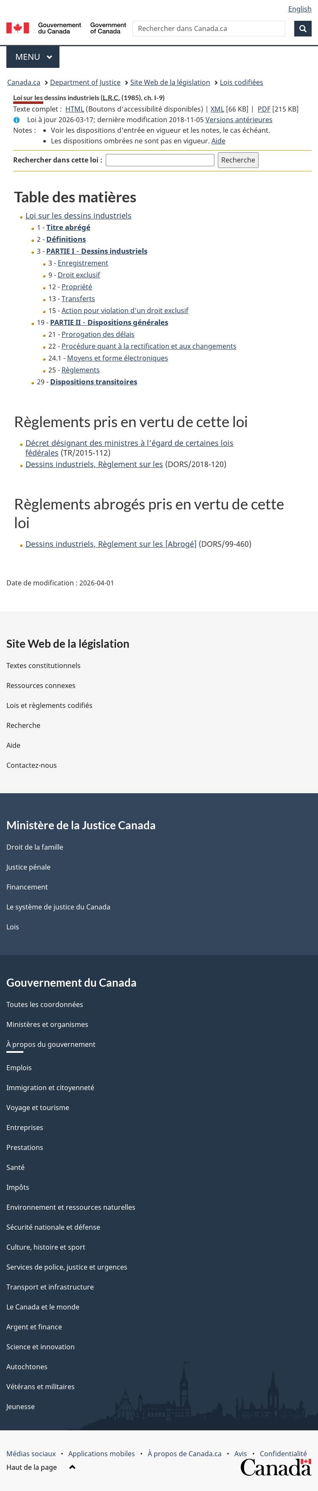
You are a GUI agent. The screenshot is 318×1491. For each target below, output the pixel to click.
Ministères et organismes (47, 1024)
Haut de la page (41, 1467)
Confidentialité (283, 1453)
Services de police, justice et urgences (66, 1267)
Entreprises (24, 1127)
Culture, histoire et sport (45, 1247)
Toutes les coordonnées (44, 1004)
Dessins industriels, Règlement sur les (94, 464)
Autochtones (27, 1366)
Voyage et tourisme (37, 1107)
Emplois (19, 1067)
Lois (12, 927)
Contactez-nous (31, 765)
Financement (27, 887)
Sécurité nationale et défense (53, 1227)
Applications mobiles (101, 1453)
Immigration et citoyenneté (50, 1087)
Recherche (23, 725)
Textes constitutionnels (43, 665)
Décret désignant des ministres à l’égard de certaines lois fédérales (129, 448)
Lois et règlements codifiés (49, 705)
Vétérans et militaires (40, 1386)
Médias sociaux (31, 1453)
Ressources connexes (41, 685)
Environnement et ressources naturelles (70, 1207)
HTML (74, 109)
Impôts (17, 1187)
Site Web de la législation (170, 82)
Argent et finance (34, 1327)
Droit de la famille (34, 847)
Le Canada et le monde (42, 1307)
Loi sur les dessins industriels (78, 215)
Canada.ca (23, 82)
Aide (218, 140)
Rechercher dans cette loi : (57, 160)
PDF (264, 109)
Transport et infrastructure (50, 1287)
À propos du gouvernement (51, 1044)
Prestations (24, 1147)
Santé (15, 1167)
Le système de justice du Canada (58, 907)
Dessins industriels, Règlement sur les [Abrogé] (111, 544)
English (300, 9)
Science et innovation (40, 1346)
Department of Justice (85, 82)
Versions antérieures (239, 119)
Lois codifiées (241, 82)
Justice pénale (28, 867)
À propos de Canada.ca (185, 1453)
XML (217, 109)
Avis (240, 1453)
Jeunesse (20, 1406)
